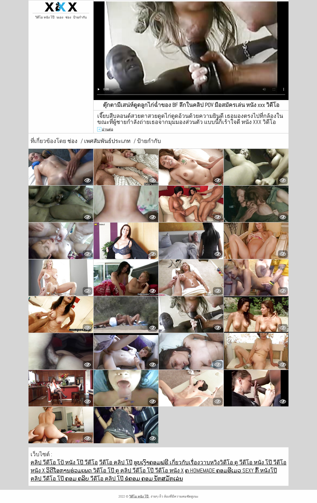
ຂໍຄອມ (133, 478)
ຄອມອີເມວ (229, 470)
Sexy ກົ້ (251, 470)
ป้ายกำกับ (80, 17)
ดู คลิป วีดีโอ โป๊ (135, 470)
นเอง (59, 17)
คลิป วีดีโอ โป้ (48, 462)
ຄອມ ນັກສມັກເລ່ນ (162, 478)
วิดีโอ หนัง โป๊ (44, 17)
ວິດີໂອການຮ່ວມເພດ (69, 470)
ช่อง (68, 17)
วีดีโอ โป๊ (54, 478)
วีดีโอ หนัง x (169, 470)
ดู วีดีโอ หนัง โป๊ (253, 462)
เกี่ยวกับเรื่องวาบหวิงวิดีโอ (202, 462)
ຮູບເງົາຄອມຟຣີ (152, 462)
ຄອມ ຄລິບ (77, 478)
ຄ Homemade (200, 470)
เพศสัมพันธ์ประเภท (108, 141)
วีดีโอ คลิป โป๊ (115, 462)
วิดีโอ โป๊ (104, 470)
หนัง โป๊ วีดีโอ (81, 462)
